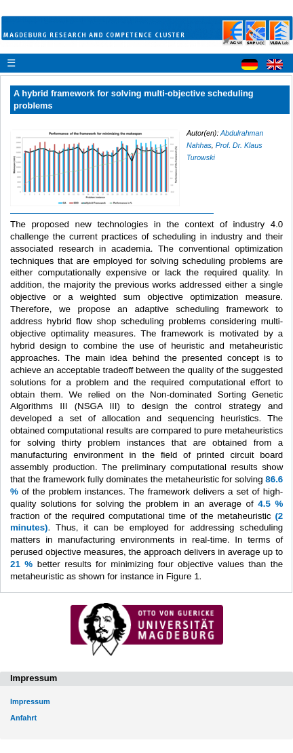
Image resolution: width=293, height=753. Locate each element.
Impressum (30, 701)
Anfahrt (23, 718)
